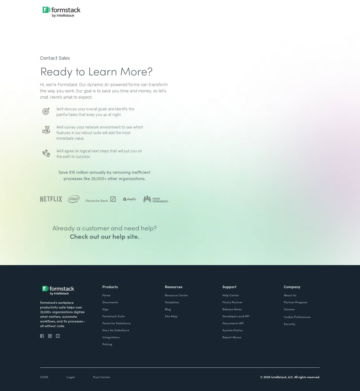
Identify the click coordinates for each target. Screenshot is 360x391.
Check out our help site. (104, 249)
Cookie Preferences (297, 317)
